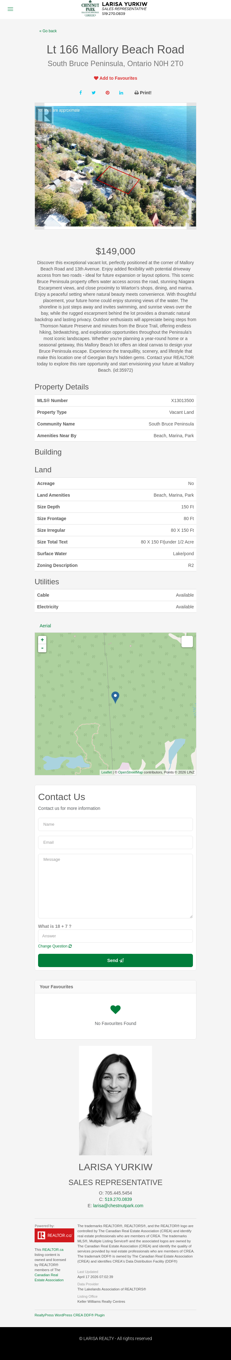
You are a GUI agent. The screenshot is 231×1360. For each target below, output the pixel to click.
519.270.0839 (118, 1199)
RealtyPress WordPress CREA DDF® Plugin (70, 1315)
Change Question (55, 946)
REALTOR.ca (52, 1249)
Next (191, 166)
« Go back (48, 31)
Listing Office (87, 1296)
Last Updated (87, 1272)
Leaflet (106, 772)
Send (115, 960)
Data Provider (88, 1284)
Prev (39, 166)
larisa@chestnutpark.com (118, 1205)
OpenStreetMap (130, 772)
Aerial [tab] (45, 625)
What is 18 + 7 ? (54, 926)
